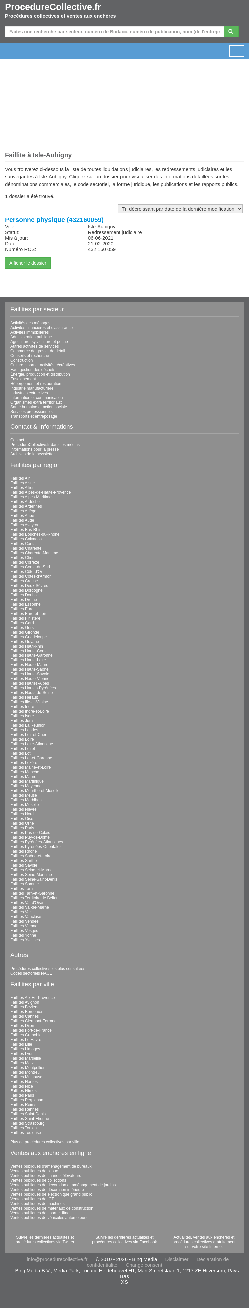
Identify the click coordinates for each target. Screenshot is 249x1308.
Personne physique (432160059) (54, 219)
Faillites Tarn (21, 888)
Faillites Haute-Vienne (29, 678)
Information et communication (36, 397)
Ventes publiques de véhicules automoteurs (49, 1217)
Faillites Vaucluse (25, 916)
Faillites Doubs (23, 595)
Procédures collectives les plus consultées (47, 968)
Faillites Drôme (23, 599)
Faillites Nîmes (23, 1091)
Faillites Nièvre (23, 809)
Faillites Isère (22, 716)
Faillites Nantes (24, 1081)
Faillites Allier (22, 487)
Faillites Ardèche (25, 501)
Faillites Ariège (23, 511)
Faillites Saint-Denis (28, 1114)
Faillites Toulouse (25, 1132)
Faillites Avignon (24, 1002)
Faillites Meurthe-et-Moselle (34, 790)
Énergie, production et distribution (40, 374)
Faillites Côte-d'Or (26, 571)
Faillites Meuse (23, 795)
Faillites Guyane (24, 641)
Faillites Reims (23, 1104)
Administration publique (31, 337)
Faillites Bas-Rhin (25, 529)
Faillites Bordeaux (26, 1011)
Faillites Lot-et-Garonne (31, 758)
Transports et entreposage (33, 416)
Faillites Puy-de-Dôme (30, 837)
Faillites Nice (21, 1086)
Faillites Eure (21, 609)
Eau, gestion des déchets (32, 369)
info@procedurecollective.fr (57, 1259)
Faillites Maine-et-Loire (30, 767)
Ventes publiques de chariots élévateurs (45, 1175)
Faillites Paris (22, 828)
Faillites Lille (21, 1044)
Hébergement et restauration (35, 383)
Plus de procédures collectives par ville (44, 1142)
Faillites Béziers (24, 1007)
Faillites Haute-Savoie (29, 674)
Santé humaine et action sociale (38, 407)
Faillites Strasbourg (27, 1123)
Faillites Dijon (22, 1025)
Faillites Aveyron (24, 525)
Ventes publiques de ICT (32, 1199)
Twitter (68, 1242)
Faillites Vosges (24, 930)
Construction (21, 360)
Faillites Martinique (27, 781)
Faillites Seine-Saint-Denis (33, 879)
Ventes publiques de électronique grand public (51, 1194)
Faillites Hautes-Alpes (29, 683)
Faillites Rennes (24, 1109)
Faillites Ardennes (26, 506)
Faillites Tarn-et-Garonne (32, 893)
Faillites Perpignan (26, 1100)
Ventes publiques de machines (37, 1203)
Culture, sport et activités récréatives (42, 365)
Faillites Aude (22, 520)
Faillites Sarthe (23, 860)
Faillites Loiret (22, 748)
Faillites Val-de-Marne (29, 907)
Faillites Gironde (24, 632)
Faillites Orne (22, 823)
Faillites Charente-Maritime (34, 553)
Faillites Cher (22, 557)
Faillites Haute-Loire (28, 660)
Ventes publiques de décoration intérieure (47, 1189)
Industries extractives (29, 393)
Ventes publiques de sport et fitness (41, 1213)
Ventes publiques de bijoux (34, 1171)
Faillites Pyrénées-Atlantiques (36, 842)
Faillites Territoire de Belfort (34, 898)
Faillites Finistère (25, 618)
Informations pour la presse (34, 449)
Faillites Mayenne (25, 786)
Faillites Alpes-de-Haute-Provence (40, 492)
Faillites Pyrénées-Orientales (35, 846)
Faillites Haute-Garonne (31, 655)
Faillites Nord (22, 814)
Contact (17, 440)
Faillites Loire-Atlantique (31, 744)
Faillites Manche (24, 772)
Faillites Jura (21, 720)
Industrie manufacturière (31, 388)
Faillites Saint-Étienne (29, 1118)
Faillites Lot (20, 753)
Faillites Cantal (23, 543)
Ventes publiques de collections (38, 1180)
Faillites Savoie (23, 865)
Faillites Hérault (24, 697)
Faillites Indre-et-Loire (29, 711)
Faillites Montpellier (27, 1067)
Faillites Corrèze (24, 562)
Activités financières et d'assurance (41, 327)
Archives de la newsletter (32, 454)
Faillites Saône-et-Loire (30, 856)
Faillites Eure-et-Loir (28, 613)
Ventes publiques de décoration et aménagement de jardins (63, 1185)
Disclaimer (177, 1259)
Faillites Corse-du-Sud (30, 567)
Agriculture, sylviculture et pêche (39, 341)
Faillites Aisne (22, 483)
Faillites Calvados (26, 539)
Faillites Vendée (24, 921)
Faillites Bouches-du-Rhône (34, 534)
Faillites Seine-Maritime (31, 874)
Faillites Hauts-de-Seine (31, 692)
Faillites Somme (24, 884)
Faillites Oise (21, 818)
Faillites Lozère (23, 762)
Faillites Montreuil (25, 1072)
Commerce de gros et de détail (37, 351)
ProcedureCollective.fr (53, 7)
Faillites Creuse (24, 581)
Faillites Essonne (25, 604)
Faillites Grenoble (25, 1035)
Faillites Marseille (25, 1058)
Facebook (148, 1242)
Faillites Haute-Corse (29, 651)
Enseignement (23, 379)
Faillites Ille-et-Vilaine (29, 702)
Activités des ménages (30, 323)
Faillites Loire (22, 739)
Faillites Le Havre (25, 1039)
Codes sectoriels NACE (31, 973)
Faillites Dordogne (26, 590)
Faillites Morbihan (26, 800)
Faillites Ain (20, 478)
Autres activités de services (34, 346)
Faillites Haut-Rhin (26, 646)
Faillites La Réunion (27, 725)
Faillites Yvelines (25, 940)
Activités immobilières (29, 332)
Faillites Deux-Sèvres (29, 585)
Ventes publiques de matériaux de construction (51, 1208)
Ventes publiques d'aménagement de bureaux (51, 1166)
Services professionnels (31, 411)
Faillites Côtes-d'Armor (30, 576)
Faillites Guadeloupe (28, 637)
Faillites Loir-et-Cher (28, 734)
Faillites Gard (22, 623)
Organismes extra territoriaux (36, 402)
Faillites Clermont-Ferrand (33, 1021)
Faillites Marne (23, 776)
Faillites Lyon (22, 1053)
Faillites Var (20, 912)
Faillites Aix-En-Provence (32, 997)
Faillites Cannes (24, 1016)
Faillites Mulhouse (26, 1077)
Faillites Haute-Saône (29, 669)
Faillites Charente (25, 548)
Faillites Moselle (24, 804)
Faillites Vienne (23, 926)
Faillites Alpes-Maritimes (31, 497)
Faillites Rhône (23, 851)
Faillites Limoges (25, 1049)
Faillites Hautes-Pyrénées (33, 688)
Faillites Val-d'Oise (26, 902)
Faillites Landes (24, 730)
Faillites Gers (22, 627)
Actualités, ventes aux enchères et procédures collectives (204, 1239)
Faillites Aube (22, 515)
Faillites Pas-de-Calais (30, 832)
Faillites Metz (22, 1063)
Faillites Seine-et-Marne (31, 870)
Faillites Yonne (23, 935)
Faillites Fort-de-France (31, 1030)
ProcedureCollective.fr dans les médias (45, 444)
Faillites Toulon (23, 1128)
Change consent (144, 1265)
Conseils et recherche (29, 355)
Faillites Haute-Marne (29, 664)
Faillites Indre (22, 706)
